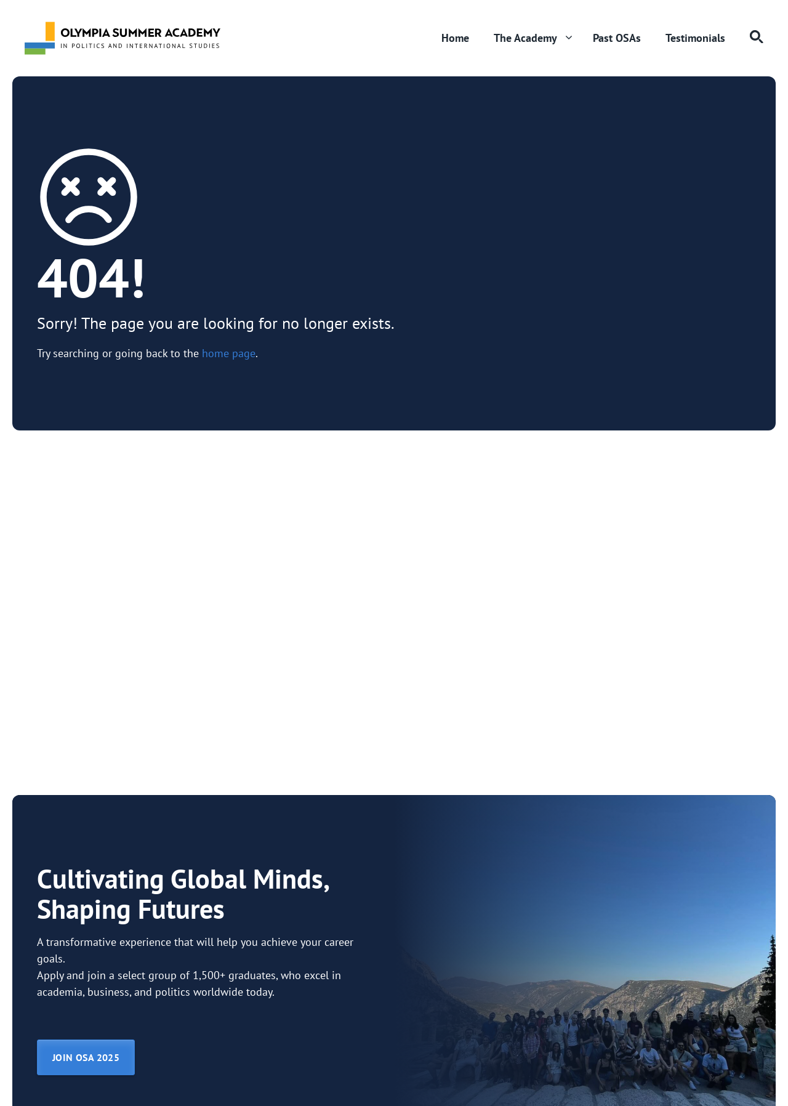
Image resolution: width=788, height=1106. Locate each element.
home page (228, 353)
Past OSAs (617, 38)
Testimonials (695, 38)
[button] (750, 38)
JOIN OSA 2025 (85, 1057)
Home (455, 38)
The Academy (537, 38)
